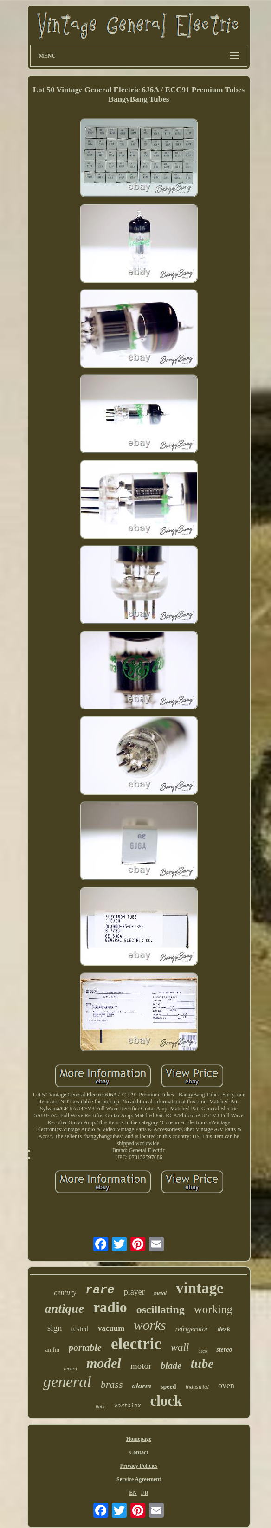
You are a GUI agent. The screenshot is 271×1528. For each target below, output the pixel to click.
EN (133, 1492)
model (103, 1363)
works (150, 1325)
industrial (197, 1386)
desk (224, 1329)
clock (166, 1401)
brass (112, 1384)
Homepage (139, 1439)
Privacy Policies (139, 1466)
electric (136, 1344)
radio (110, 1307)
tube (202, 1363)
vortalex (127, 1406)
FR (144, 1492)
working (213, 1309)
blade (171, 1365)
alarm (141, 1385)
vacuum (111, 1328)
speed (168, 1386)
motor (140, 1366)
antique (64, 1308)
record (70, 1368)
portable (85, 1347)
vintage (200, 1288)
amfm (52, 1349)
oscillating (160, 1309)
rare (99, 1290)
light (100, 1406)
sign (54, 1328)
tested (79, 1329)
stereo (224, 1349)
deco (202, 1351)
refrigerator (191, 1329)
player (134, 1291)
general (67, 1381)
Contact (138, 1452)
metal (160, 1293)
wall (180, 1347)
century (65, 1292)
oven (226, 1385)
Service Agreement (138, 1479)
